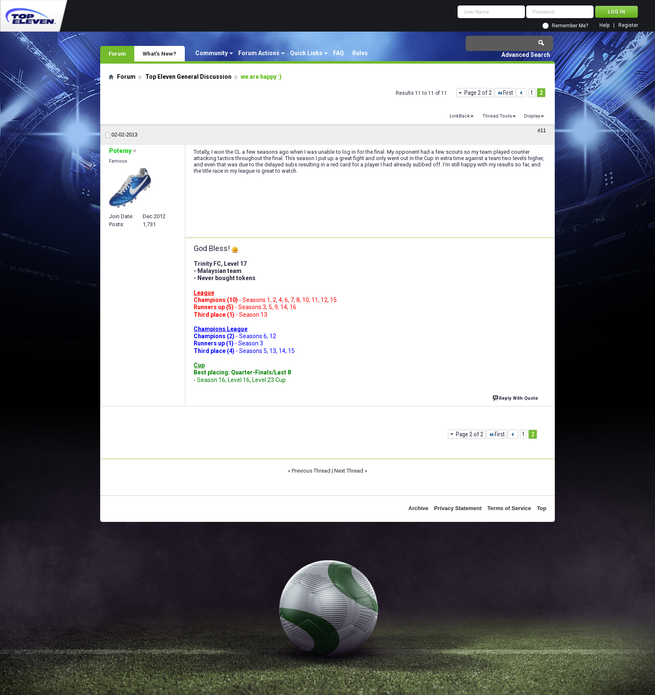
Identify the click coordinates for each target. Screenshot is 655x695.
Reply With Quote (516, 397)
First (505, 92)
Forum (117, 53)
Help (604, 25)
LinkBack (460, 116)
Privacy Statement (458, 508)
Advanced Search (525, 54)
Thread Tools (497, 116)
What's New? (159, 53)
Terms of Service (509, 508)
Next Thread (348, 471)
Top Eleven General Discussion (188, 76)
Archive (418, 508)
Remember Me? (570, 26)
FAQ (338, 53)
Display (532, 116)
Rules (360, 53)
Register (628, 25)
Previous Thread (311, 471)
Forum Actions (259, 53)
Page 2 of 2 (478, 92)
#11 (542, 131)
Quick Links (306, 53)
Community (211, 53)
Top (541, 508)
